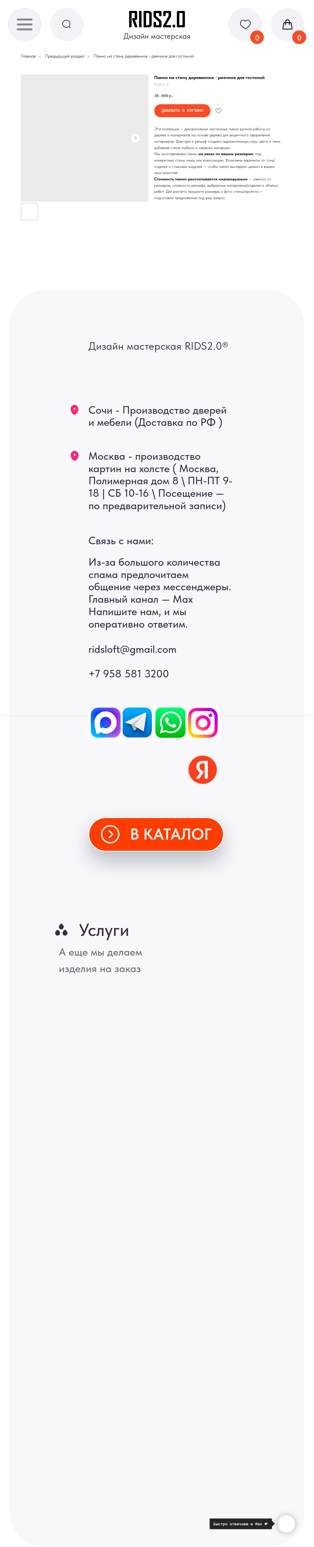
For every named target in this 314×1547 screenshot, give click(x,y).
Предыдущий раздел (64, 56)
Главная (28, 56)
